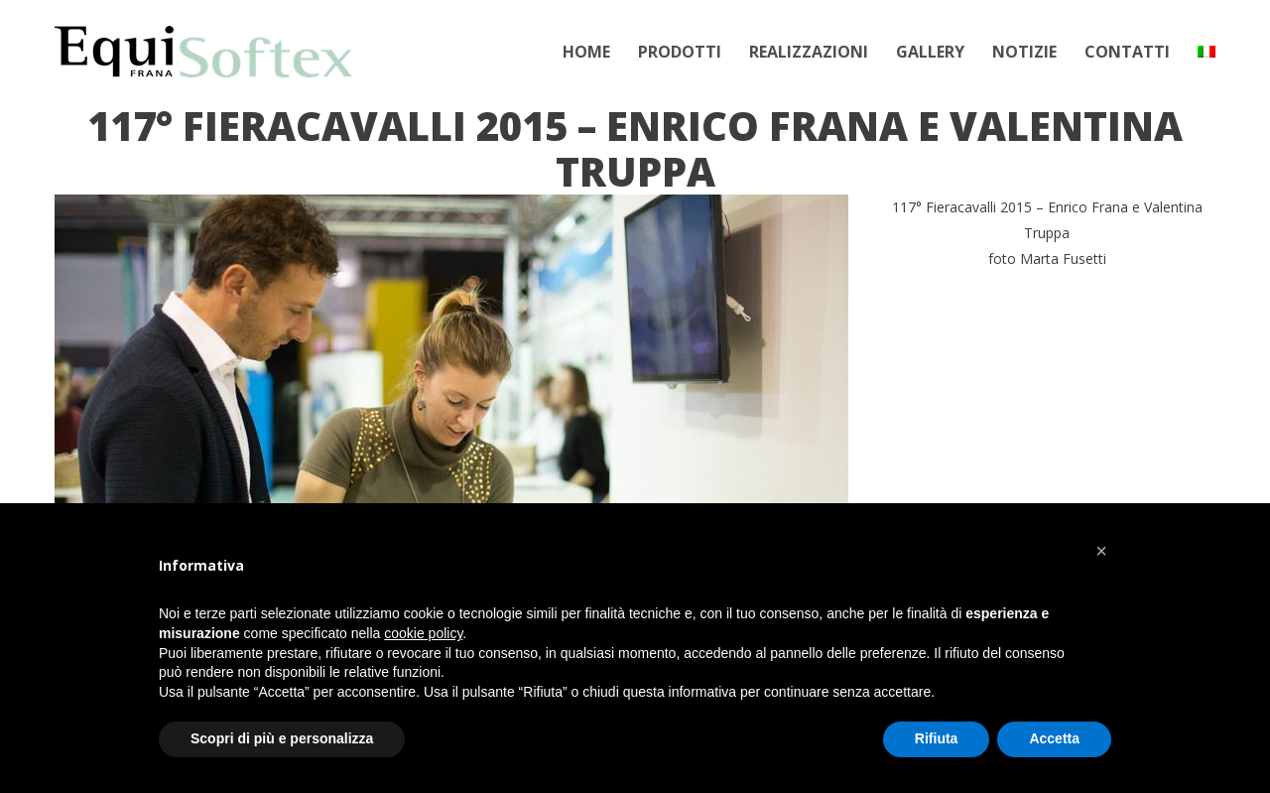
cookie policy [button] (423, 633)
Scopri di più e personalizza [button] (281, 738)
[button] (1101, 551)
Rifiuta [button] (936, 738)
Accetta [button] (1054, 738)
